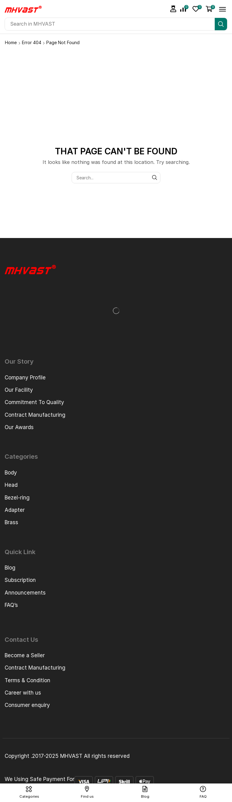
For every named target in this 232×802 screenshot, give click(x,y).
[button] (173, 8)
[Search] (221, 24)
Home (11, 42)
